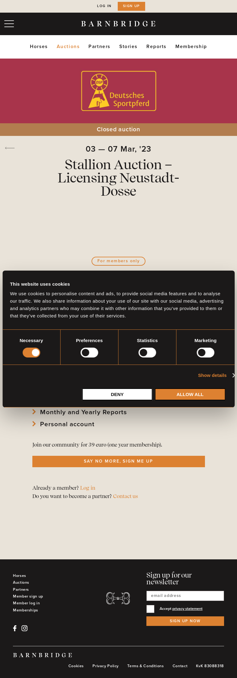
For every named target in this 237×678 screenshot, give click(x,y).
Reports (156, 47)
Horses (38, 47)
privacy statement (187, 608)
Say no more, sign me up (118, 461)
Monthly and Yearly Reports (83, 412)
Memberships (25, 610)
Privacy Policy (105, 666)
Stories (128, 47)
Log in (104, 6)
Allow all (190, 394)
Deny (117, 394)
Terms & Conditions (145, 666)
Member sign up (28, 596)
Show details (212, 375)
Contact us (125, 496)
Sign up (131, 6)
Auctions (68, 47)
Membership (191, 47)
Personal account (67, 424)
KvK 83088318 (210, 666)
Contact (180, 666)
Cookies (76, 666)
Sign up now (185, 621)
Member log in (26, 603)
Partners (99, 47)
